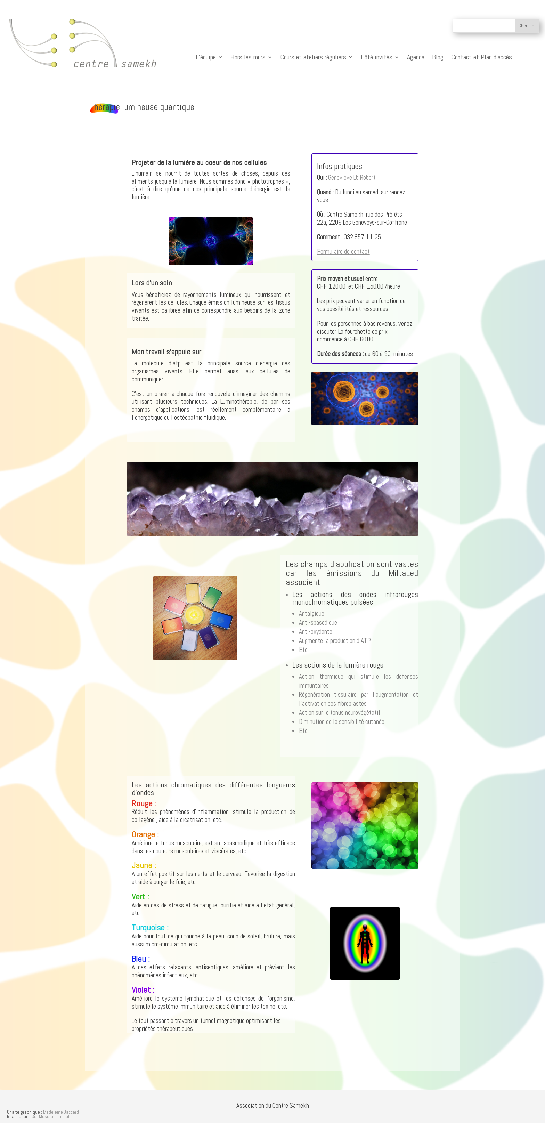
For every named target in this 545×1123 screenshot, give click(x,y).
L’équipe (206, 57)
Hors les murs (248, 57)
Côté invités (376, 57)
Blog (438, 57)
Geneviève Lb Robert (352, 177)
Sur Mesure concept (51, 1117)
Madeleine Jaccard (61, 1112)
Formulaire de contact (343, 251)
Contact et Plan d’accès (481, 57)
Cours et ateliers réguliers (313, 57)
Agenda (415, 57)
